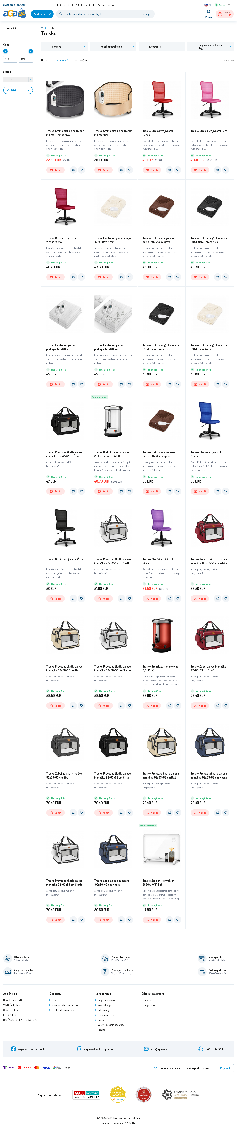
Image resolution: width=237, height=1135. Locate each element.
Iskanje (146, 14)
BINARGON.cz (129, 1123)
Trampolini (9, 28)
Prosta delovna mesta (63, 1010)
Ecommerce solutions (112, 1123)
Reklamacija (104, 1010)
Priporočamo (81, 60)
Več (230, 5)
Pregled (101, 1030)
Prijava (147, 1000)
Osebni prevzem (106, 1015)
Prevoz (101, 1020)
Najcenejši (62, 60)
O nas (54, 1000)
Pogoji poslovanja (107, 1000)
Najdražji (46, 60)
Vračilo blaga (104, 1005)
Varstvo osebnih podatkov (111, 1025)
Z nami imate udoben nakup (66, 1005)
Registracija (150, 1005)
